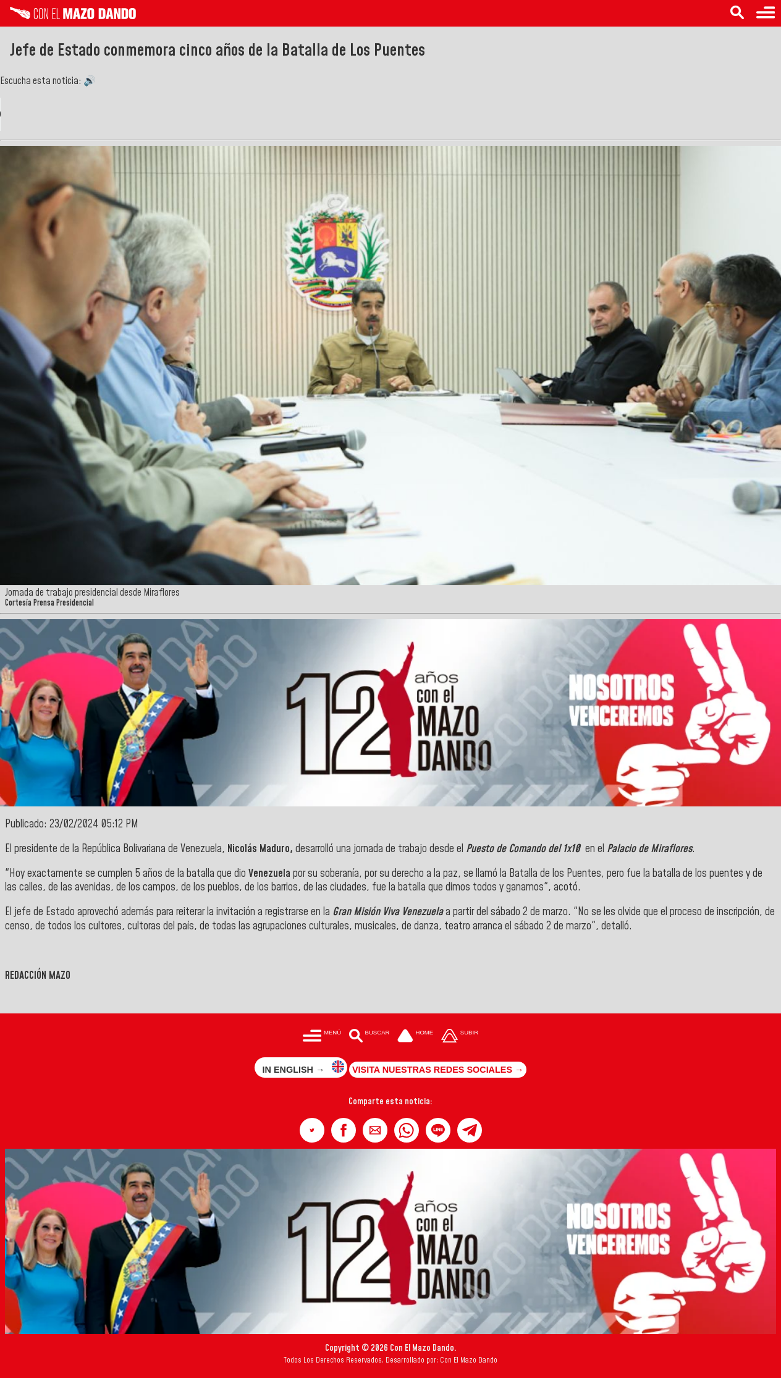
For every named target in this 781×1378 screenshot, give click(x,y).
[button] (312, 1130)
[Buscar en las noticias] (737, 13)
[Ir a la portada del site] (415, 1037)
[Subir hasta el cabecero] (459, 1037)
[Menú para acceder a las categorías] (766, 13)
